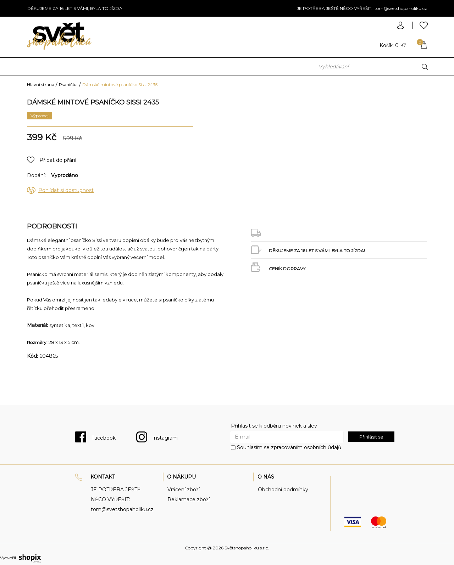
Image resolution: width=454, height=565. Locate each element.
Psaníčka (68, 84)
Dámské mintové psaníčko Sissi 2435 (119, 84)
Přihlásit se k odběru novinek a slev (274, 426)
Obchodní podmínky (283, 489)
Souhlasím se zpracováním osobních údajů (289, 447)
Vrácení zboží (183, 489)
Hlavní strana (40, 84)
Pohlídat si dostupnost (66, 190)
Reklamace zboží (188, 499)
